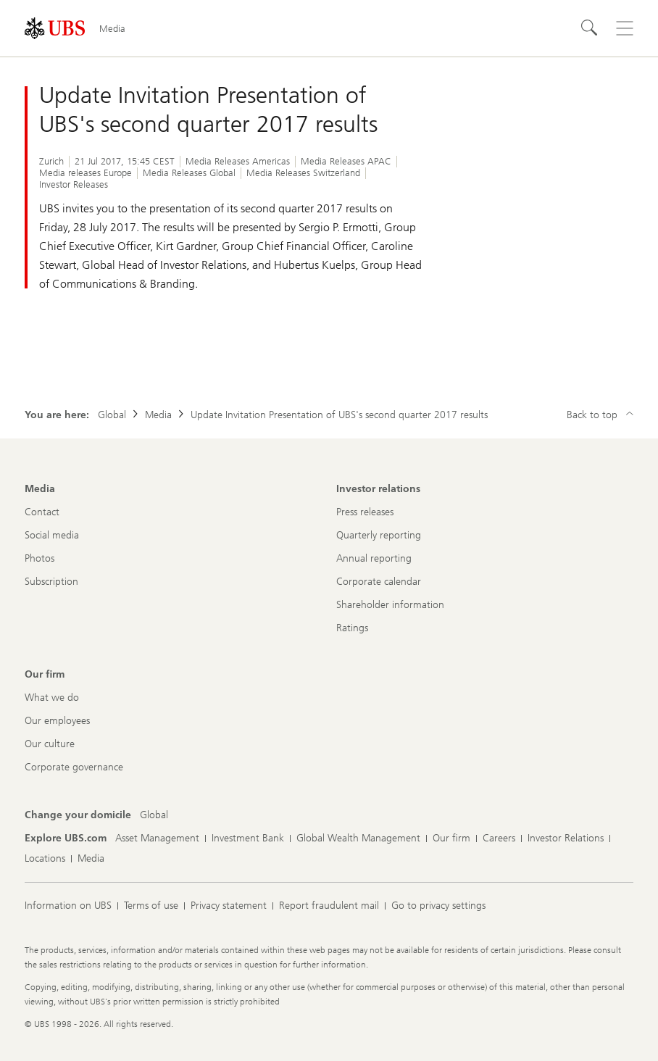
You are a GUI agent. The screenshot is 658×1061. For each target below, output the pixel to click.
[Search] (590, 28)
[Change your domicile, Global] (154, 815)
